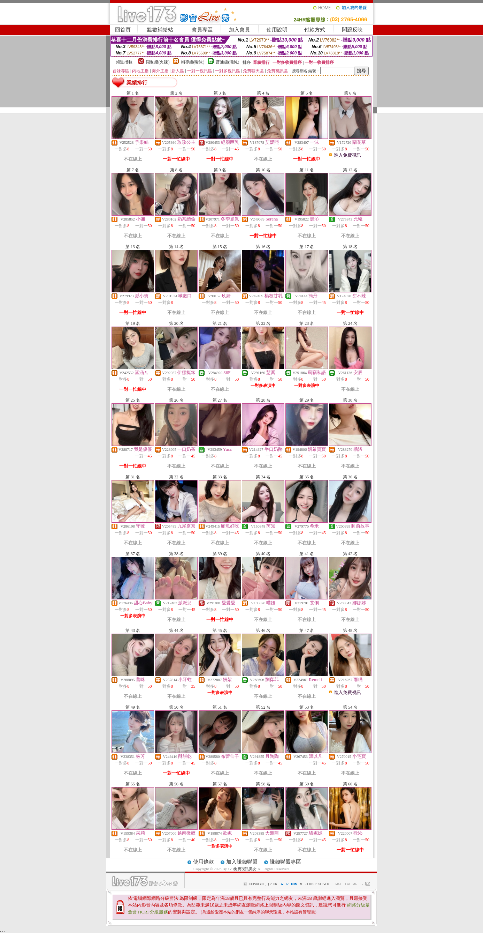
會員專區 (202, 29)
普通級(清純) (227, 62)
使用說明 (277, 29)
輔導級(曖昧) (193, 62)
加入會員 (239, 29)
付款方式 (314, 29)
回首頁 (123, 29)
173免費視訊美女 (242, 869)
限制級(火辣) (158, 62)
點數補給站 (160, 29)
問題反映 (352, 29)
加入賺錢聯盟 (242, 862)
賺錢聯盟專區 (285, 862)
